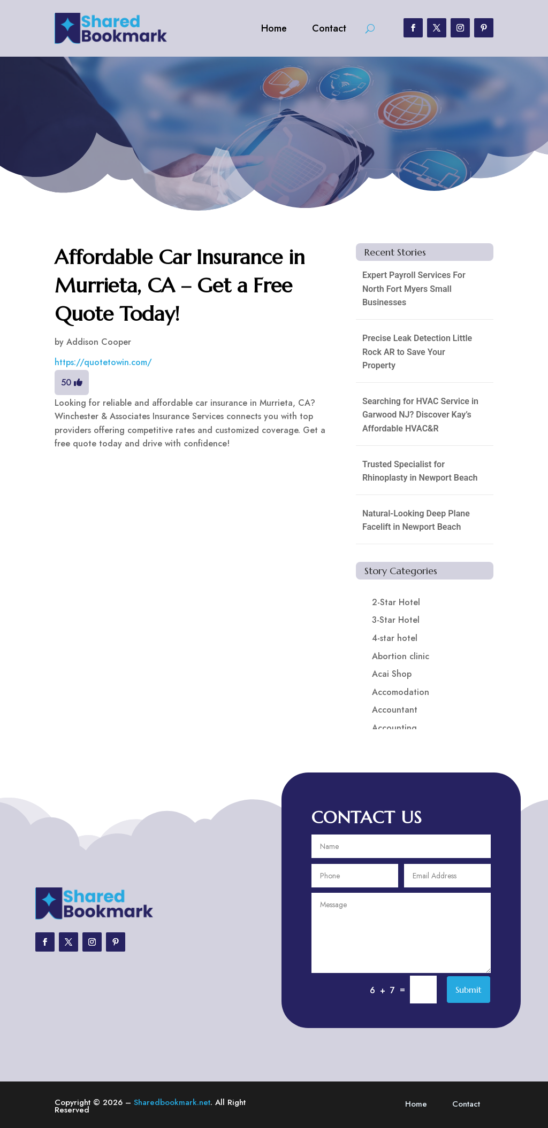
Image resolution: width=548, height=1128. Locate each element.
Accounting (394, 728)
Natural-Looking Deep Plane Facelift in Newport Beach (416, 520)
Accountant (394, 710)
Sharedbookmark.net (172, 1102)
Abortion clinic (400, 656)
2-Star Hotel (396, 602)
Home (274, 28)
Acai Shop (392, 674)
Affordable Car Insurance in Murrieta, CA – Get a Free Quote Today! (180, 285)
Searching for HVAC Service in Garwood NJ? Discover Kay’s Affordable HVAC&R (420, 415)
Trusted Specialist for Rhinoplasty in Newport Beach (420, 471)
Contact (329, 28)
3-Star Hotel (396, 620)
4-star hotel (394, 638)
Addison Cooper (98, 342)
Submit (468, 989)
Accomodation (400, 692)
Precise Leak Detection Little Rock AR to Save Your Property (417, 351)
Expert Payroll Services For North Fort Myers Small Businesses (414, 288)
